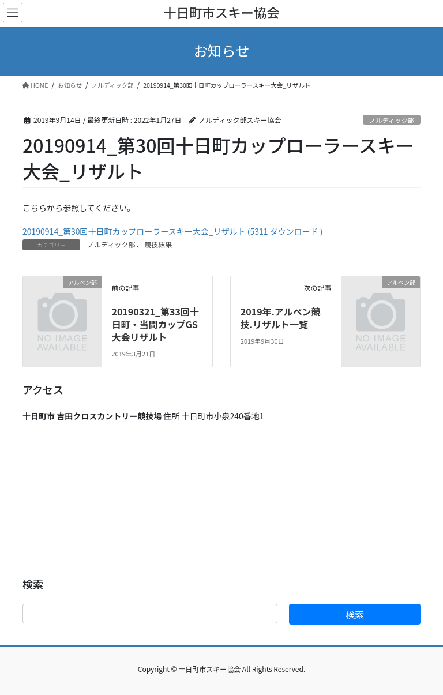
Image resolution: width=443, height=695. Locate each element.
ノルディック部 (391, 120)
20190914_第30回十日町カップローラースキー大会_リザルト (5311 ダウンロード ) (172, 231)
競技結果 (158, 244)
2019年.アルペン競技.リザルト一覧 (281, 318)
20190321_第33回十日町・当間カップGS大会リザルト (154, 324)
